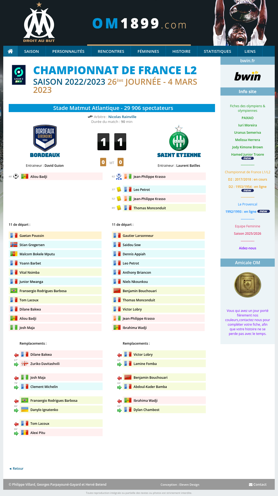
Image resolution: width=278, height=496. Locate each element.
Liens (249, 51)
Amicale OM (247, 263)
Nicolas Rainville (122, 116)
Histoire (181, 51)
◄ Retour (16, 468)
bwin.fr (247, 61)
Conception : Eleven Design (179, 484)
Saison (31, 51)
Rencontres (111, 51)
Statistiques (217, 51)
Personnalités (68, 51)
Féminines (148, 51)
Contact (258, 484)
